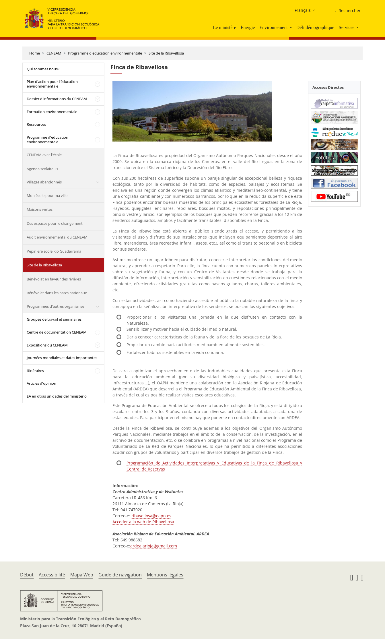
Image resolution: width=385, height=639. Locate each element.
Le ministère (224, 27)
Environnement (273, 27)
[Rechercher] (345, 10)
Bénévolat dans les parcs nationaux (57, 292)
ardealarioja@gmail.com (153, 546)
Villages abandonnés (44, 182)
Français (303, 10)
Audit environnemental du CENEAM (57, 237)
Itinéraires (35, 370)
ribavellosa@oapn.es (151, 515)
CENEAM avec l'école (44, 154)
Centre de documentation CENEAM (57, 332)
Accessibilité (52, 575)
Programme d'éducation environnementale (105, 53)
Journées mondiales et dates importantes (62, 357)
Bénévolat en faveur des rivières (54, 279)
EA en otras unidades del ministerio (57, 396)
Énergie (248, 27)
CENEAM (53, 53)
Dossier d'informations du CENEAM (57, 98)
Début (27, 575)
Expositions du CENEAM (47, 345)
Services (346, 27)
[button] (291, 27)
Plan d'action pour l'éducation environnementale (52, 84)
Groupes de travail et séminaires (54, 319)
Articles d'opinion (41, 383)
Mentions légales (165, 575)
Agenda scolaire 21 (42, 168)
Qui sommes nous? (43, 68)
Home (34, 53)
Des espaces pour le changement (55, 223)
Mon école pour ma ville (47, 195)
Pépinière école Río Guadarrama (54, 251)
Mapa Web (81, 575)
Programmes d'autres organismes (55, 306)
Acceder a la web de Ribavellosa (143, 521)
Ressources (36, 124)
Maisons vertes (39, 209)
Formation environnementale (52, 111)
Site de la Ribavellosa (166, 53)
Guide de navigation (120, 575)
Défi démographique (315, 27)
